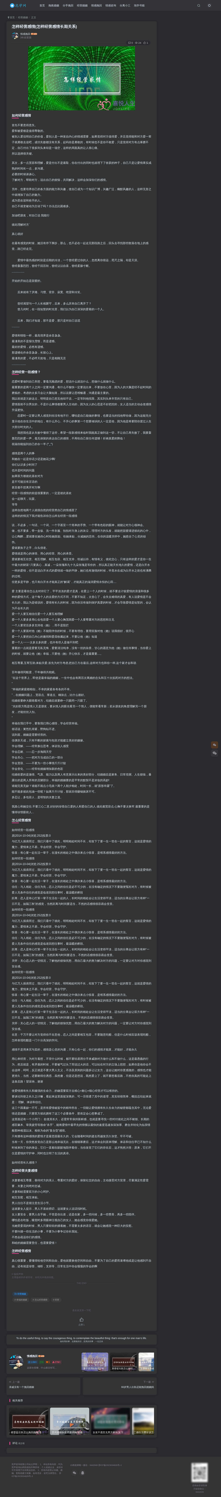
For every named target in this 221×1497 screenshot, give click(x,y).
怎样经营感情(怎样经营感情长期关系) (44, 26)
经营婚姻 (83, 5)
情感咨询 (111, 5)
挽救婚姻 (54, 5)
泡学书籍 (140, 5)
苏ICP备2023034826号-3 (110, 1465)
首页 (43, 5)
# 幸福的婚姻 (21, 1300)
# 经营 (56, 1300)
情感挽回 (97, 5)
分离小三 (126, 5)
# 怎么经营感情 (40, 1300)
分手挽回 (69, 5)
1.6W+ (32, 1362)
